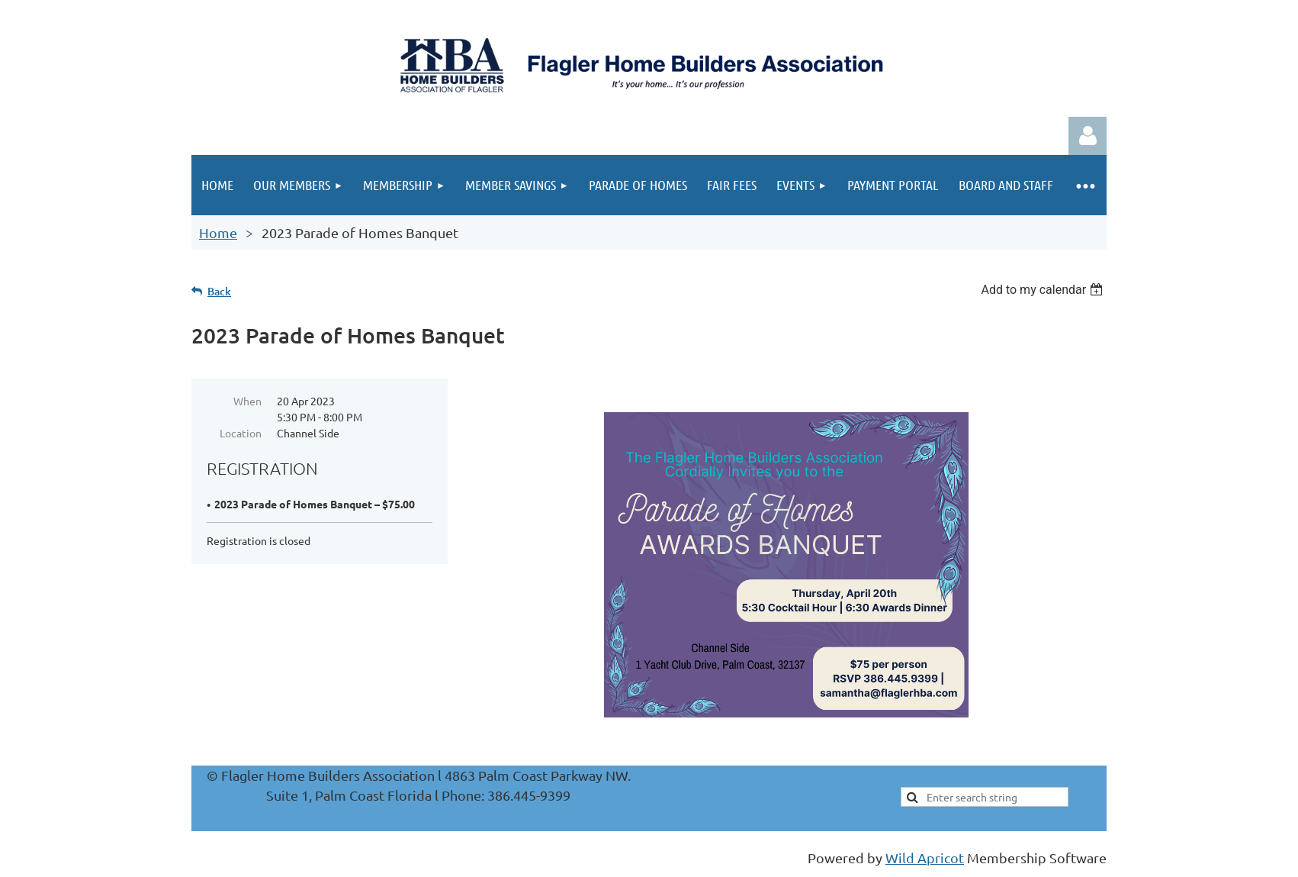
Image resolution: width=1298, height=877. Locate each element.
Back (219, 291)
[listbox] (1044, 289)
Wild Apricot (924, 858)
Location (241, 433)
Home (218, 232)
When (247, 401)
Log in (1087, 136)
